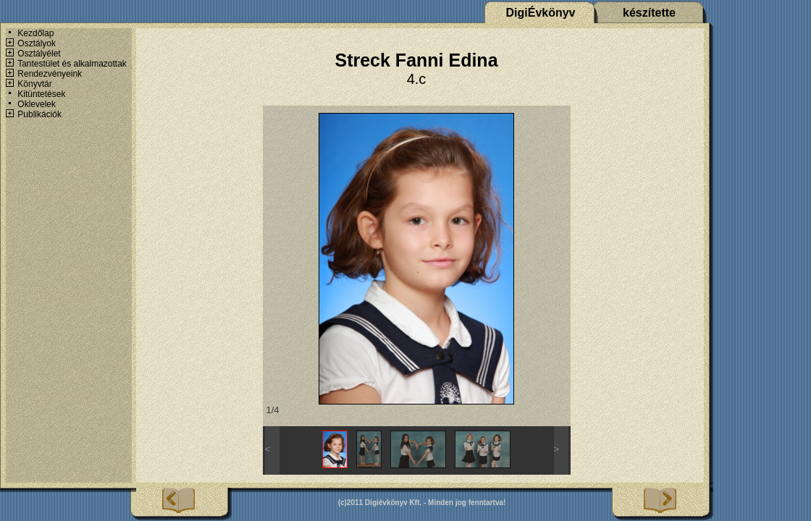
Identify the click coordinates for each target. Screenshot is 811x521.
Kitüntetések (41, 94)
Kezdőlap (35, 33)
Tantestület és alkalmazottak (72, 64)
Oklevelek (36, 104)
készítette (649, 13)
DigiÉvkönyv (540, 13)
